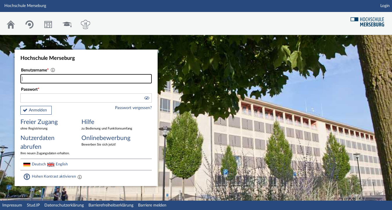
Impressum (12, 205)
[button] (146, 99)
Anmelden (38, 110)
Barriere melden (152, 205)
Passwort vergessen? (133, 108)
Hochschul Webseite (369, 20)
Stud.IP (33, 205)
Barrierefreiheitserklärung (110, 205)
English (62, 164)
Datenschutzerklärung (64, 205)
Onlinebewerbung (107, 141)
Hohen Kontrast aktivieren (54, 176)
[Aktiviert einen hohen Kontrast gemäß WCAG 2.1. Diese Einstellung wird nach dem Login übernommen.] (79, 176)
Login (385, 6)
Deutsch (39, 164)
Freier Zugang (46, 125)
